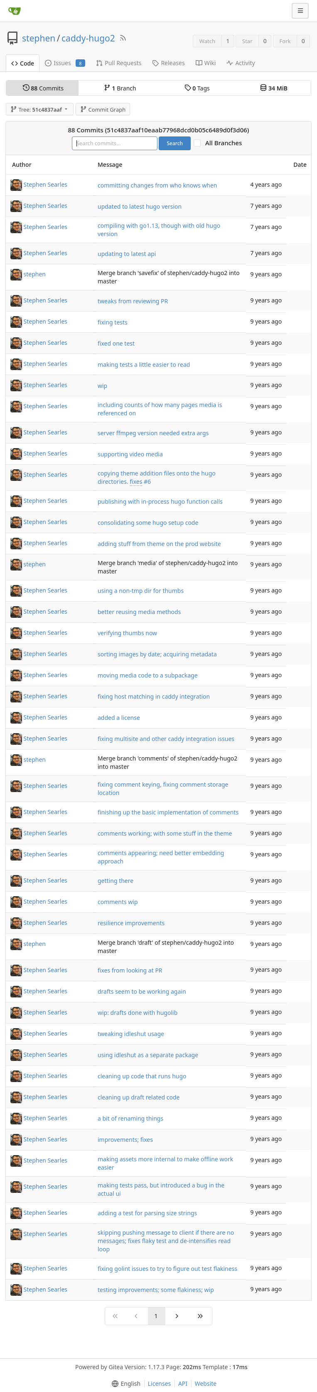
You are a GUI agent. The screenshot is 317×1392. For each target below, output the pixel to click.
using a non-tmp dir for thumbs (141, 591)
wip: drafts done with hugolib (137, 1013)
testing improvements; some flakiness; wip (156, 1290)
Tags (197, 88)
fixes (136, 481)
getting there (115, 881)
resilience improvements (131, 923)
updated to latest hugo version (140, 206)
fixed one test (116, 343)
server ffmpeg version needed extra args (153, 433)
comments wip (118, 902)
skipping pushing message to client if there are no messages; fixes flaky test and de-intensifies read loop (166, 1241)
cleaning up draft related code (138, 1097)
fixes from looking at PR (130, 970)
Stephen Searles (46, 184)
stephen (38, 38)
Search (175, 143)
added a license (119, 718)
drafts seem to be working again (142, 991)
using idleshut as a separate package (148, 1055)
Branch (120, 88)
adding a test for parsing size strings (147, 1213)
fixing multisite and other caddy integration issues (166, 739)
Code (22, 63)
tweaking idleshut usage (131, 1034)
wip (102, 386)
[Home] (14, 11)
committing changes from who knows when (157, 185)
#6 (147, 481)
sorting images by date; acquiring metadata (157, 654)
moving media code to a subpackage (148, 675)
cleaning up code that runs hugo (142, 1076)
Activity (240, 63)
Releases (168, 63)
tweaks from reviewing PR (133, 301)
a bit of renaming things (130, 1118)
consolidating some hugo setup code (148, 523)
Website (206, 1383)
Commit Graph (102, 109)
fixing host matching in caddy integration (154, 696)
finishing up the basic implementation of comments (168, 812)
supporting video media (130, 454)
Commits (43, 88)
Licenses (159, 1383)
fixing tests (113, 322)
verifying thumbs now (127, 633)
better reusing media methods (139, 612)
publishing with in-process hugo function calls (160, 501)
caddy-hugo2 (88, 38)
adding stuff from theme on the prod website (159, 544)
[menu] (124, 1383)
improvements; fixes (125, 1139)
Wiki (206, 63)
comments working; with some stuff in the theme (165, 833)
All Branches (226, 142)
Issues (65, 63)
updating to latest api (127, 254)
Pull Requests (118, 63)
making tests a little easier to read (144, 364)
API (182, 1383)
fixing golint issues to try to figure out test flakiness (167, 1269)
